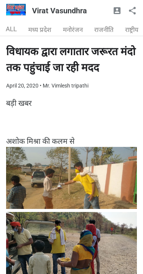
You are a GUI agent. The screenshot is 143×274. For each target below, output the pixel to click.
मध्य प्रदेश (39, 29)
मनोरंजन (73, 29)
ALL (11, 29)
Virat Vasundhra (59, 10)
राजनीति (104, 29)
